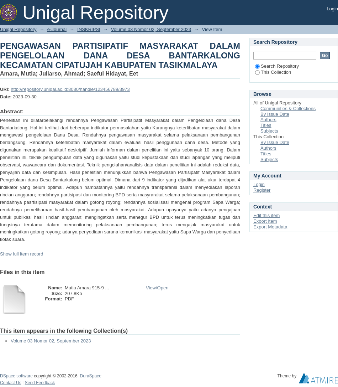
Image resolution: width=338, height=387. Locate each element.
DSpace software (16, 375)
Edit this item (266, 215)
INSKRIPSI (88, 29)
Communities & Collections (288, 108)
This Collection (273, 72)
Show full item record (21, 254)
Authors (268, 119)
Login (332, 8)
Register (261, 190)
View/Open (157, 287)
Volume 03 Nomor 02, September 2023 (151, 29)
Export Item (265, 221)
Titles (265, 125)
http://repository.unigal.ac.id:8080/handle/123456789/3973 (70, 89)
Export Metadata (270, 226)
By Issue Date (274, 114)
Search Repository (277, 66)
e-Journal (57, 29)
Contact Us (10, 382)
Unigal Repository (18, 29)
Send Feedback (40, 382)
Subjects (269, 131)
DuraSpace (90, 375)
